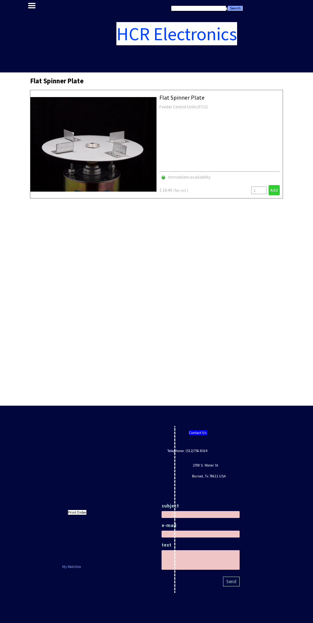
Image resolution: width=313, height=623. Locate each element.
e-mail (169, 525)
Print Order (77, 512)
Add (274, 190)
